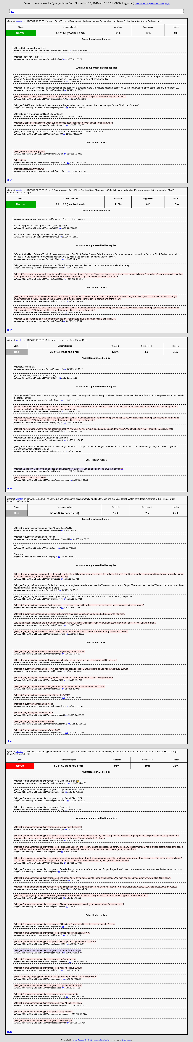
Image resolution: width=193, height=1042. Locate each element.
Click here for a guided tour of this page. (152, 3)
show (9, 180)
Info (12, 11)
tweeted (19, 21)
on (70, 50)
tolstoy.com (126, 1040)
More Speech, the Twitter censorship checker (91, 1040)
